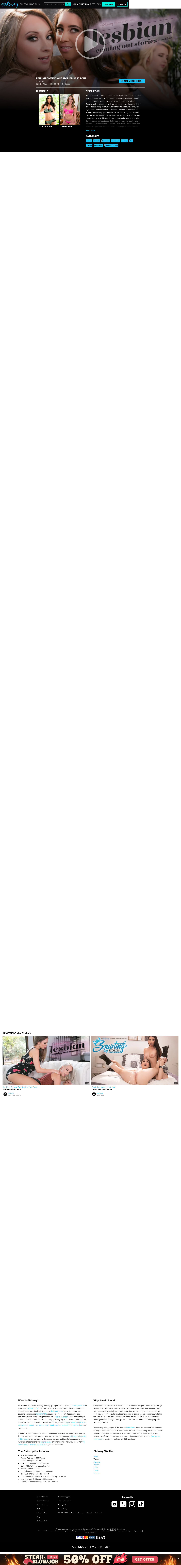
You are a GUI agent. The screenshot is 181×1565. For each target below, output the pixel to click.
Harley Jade (66, 127)
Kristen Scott (67, 1425)
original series (46, 1442)
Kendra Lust (33, 1425)
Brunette (96, 141)
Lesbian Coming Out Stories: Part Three (20, 1087)
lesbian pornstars (78, 1406)
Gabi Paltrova (107, 1089)
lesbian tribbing (57, 1411)
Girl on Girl (105, 141)
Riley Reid (7, 1089)
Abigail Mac (80, 1422)
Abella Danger (55, 1425)
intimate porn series (38, 1445)
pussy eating (98, 145)
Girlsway (11, 1093)
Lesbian (89, 145)
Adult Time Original (111, 145)
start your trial (132, 81)
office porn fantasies (78, 1436)
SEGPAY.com (114, 1531)
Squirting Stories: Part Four (103, 1087)
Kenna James (44, 1425)
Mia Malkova (78, 1425)
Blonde (89, 141)
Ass (131, 141)
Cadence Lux (16, 1089)
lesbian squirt (23, 1439)
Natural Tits (115, 141)
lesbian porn (33, 1408)
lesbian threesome (62, 1417)
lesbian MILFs (41, 1414)
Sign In (122, 4)
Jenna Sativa (23, 1425)
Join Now (109, 4)
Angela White (69, 1422)
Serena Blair (46, 127)
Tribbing (124, 141)
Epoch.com (49, 1531)
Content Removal (90, 1533)
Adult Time (130, 1428)
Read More (90, 130)
